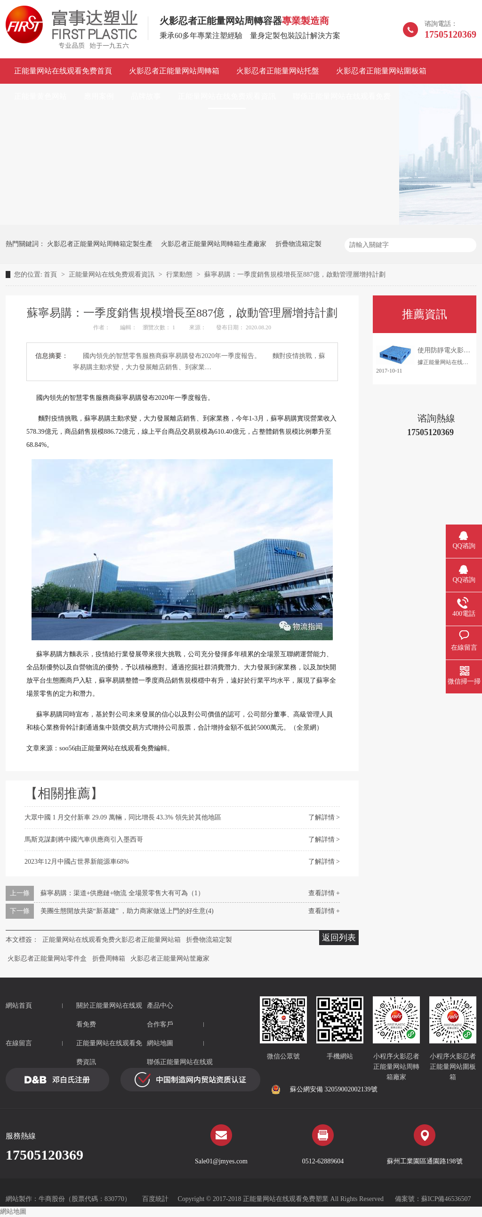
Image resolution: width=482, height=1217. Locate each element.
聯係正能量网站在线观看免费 (342, 96)
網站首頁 (19, 1005)
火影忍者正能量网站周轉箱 (174, 71)
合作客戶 (160, 1024)
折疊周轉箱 (108, 958)
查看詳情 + (324, 893)
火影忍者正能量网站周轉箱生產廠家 (213, 243)
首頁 (51, 274)
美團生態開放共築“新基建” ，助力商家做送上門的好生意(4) (127, 911)
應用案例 (99, 96)
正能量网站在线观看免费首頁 (63, 71)
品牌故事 (146, 96)
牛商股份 (52, 1198)
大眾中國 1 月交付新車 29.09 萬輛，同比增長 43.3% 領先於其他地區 (122, 817)
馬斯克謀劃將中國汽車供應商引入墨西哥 (83, 839)
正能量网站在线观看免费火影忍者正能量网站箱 (111, 939)
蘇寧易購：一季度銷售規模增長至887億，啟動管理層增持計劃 (295, 274)
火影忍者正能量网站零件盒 (47, 958)
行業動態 (180, 274)
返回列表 (339, 937)
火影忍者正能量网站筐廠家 (169, 958)
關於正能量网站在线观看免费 (109, 1015)
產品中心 (160, 1005)
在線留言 (19, 1043)
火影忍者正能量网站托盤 (277, 71)
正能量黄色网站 (40, 96)
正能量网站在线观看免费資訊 (109, 1053)
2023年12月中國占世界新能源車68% (76, 861)
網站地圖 (160, 1043)
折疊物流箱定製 (298, 243)
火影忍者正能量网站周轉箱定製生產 (100, 243)
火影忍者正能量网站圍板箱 (381, 71)
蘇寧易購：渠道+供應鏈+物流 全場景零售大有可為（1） (122, 893)
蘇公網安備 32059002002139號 (324, 1089)
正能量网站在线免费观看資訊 (227, 96)
